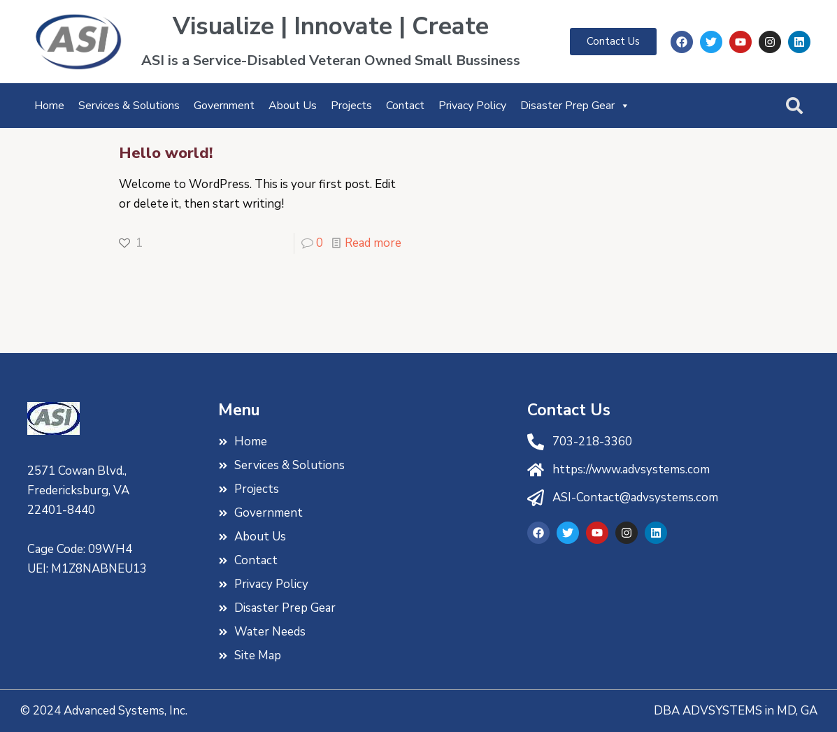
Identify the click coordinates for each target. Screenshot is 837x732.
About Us (293, 105)
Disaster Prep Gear (575, 106)
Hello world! (166, 153)
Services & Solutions (129, 105)
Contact (405, 105)
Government (224, 105)
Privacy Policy (472, 105)
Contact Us (568, 410)
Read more (373, 243)
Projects (351, 105)
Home (49, 105)
